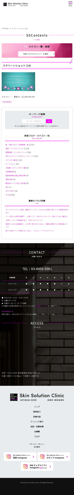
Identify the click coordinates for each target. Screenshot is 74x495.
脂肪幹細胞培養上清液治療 (15, 175)
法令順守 (37, 447)
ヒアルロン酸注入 (12, 160)
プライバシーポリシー (37, 444)
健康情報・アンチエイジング (16, 152)
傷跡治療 (9, 179)
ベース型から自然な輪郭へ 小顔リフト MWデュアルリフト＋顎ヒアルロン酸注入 (36, 216)
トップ (37, 406)
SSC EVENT (10, 191)
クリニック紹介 (37, 421)
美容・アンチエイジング (15, 148)
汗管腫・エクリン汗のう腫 (15, 168)
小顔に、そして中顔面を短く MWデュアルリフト (24, 220)
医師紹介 (37, 411)
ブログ (37, 436)
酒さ (7, 187)
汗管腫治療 (10, 171)
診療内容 (37, 416)
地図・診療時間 (37, 426)
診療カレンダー (42, 306)
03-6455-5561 (41, 268)
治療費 (37, 431)
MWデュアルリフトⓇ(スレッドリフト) (20, 156)
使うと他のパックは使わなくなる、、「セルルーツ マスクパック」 (30, 231)
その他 (8, 195)
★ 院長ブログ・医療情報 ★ (17, 145)
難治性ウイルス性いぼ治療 (15, 183)
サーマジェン (10, 164)
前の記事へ (7, 101)
